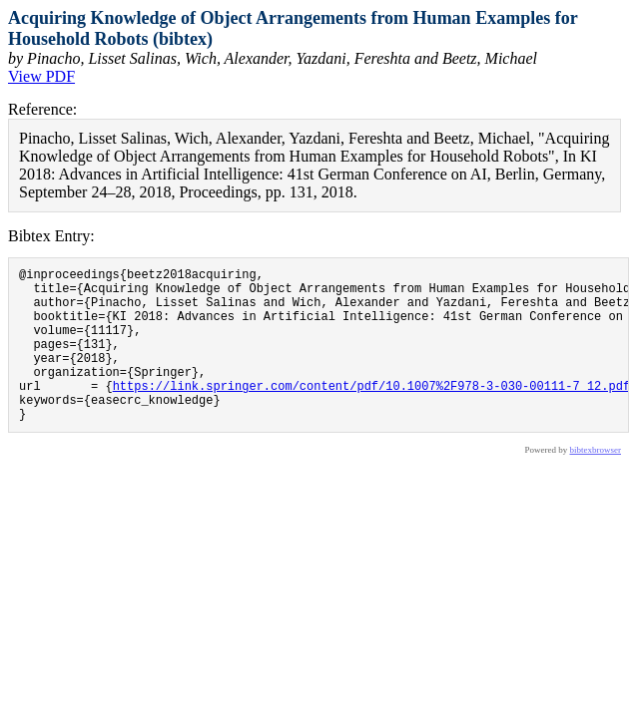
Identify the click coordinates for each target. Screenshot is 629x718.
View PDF (41, 76)
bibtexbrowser (596, 483)
